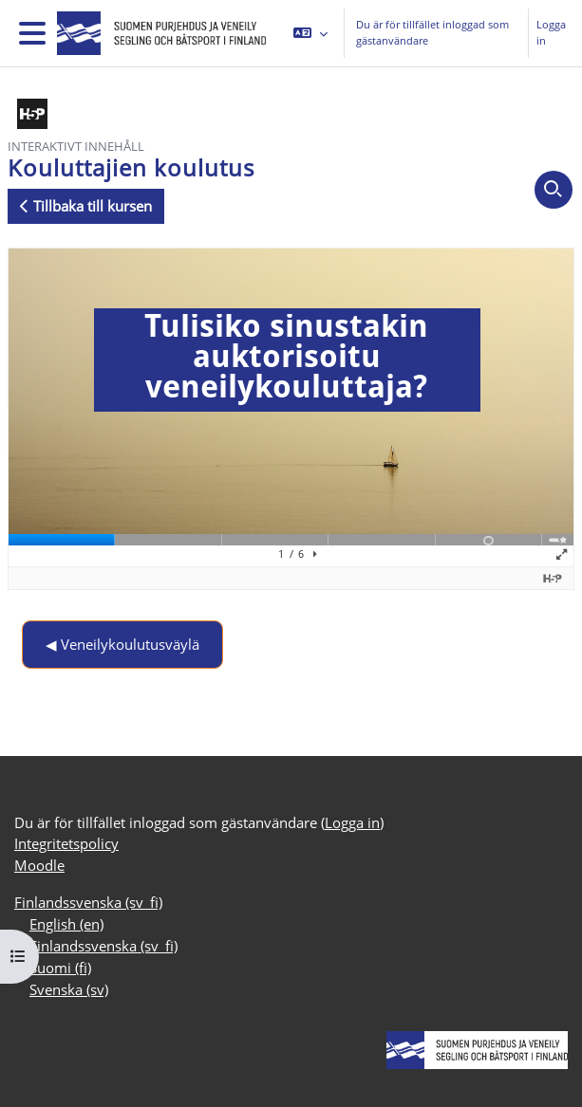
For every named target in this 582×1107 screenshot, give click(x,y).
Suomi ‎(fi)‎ (60, 967)
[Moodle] (157, 33)
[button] (310, 33)
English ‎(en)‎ (66, 923)
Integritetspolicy (66, 843)
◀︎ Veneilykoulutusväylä (122, 644)
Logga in (551, 32)
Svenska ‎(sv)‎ (68, 989)
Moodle (39, 865)
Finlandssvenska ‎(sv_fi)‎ (88, 902)
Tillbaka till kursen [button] (86, 205)
